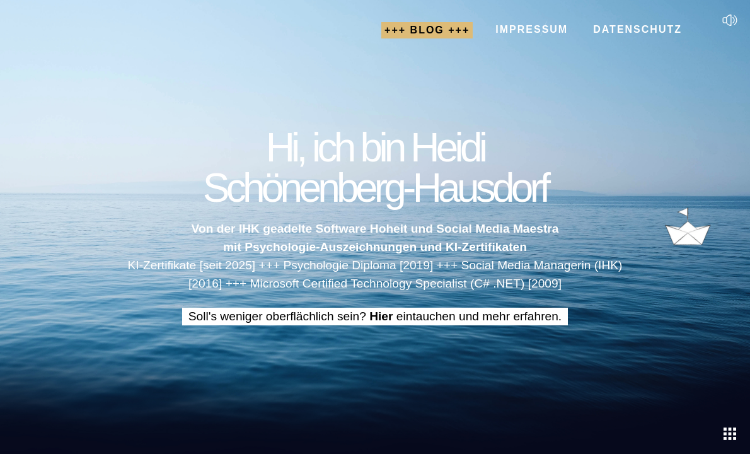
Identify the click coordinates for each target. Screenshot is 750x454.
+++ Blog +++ (427, 30)
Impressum (531, 29)
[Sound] (730, 20)
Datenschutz (637, 29)
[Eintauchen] (730, 434)
